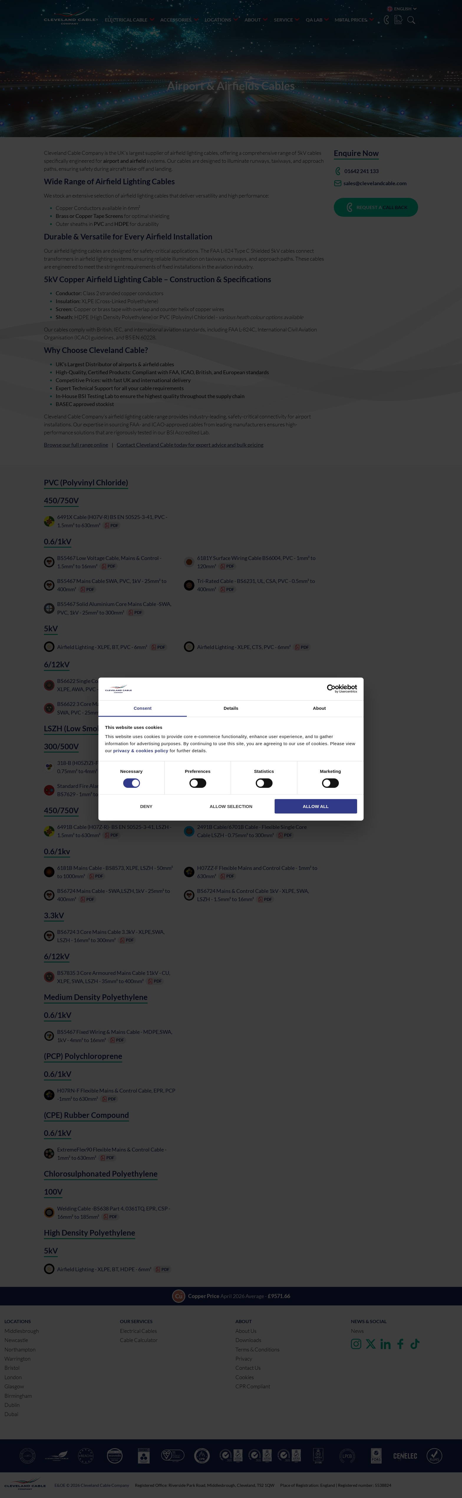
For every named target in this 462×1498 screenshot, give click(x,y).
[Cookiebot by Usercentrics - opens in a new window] (331, 688)
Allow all (316, 806)
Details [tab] (231, 708)
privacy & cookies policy (140, 750)
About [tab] (319, 708)
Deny (146, 806)
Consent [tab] (143, 708)
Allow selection (231, 806)
